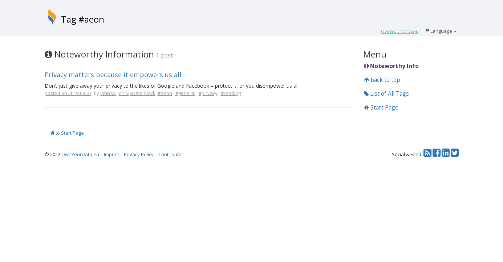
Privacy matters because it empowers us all (113, 74)
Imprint (111, 154)
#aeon (165, 93)
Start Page (381, 107)
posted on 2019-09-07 (68, 93)
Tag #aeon (82, 19)
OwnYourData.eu (80, 154)
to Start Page (67, 133)
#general (185, 93)
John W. (108, 93)
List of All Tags (386, 94)
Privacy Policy (139, 154)
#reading (231, 93)
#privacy (208, 93)
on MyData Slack (137, 93)
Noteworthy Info (391, 66)
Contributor (170, 154)
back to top (382, 80)
